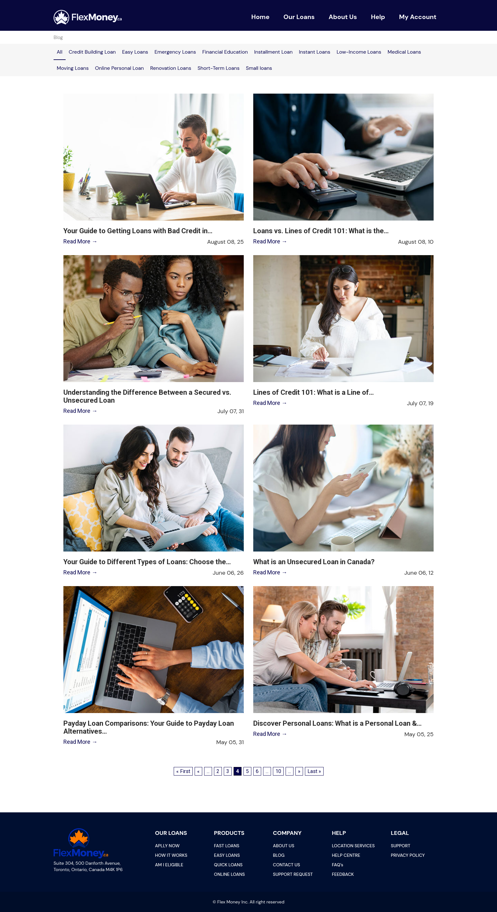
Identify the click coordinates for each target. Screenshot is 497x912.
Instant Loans (314, 52)
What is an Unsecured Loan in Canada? (314, 562)
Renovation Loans (170, 68)
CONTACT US (286, 865)
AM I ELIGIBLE (169, 865)
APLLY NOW (167, 846)
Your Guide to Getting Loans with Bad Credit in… (137, 231)
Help (378, 17)
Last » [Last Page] (314, 771)
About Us (343, 17)
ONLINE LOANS (229, 874)
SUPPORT (400, 846)
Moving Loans (73, 68)
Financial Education (225, 52)
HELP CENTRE (346, 855)
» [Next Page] (299, 771)
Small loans (259, 68)
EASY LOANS (227, 855)
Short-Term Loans (218, 68)
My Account (417, 17)
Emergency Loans (175, 52)
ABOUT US (283, 846)
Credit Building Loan (92, 52)
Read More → (80, 241)
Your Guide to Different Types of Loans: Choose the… (146, 562)
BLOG (279, 855)
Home (260, 17)
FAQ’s (337, 865)
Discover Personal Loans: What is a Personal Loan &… (337, 723)
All (59, 52)
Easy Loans (135, 52)
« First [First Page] (183, 771)
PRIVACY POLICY (408, 855)
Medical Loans (404, 52)
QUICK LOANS (228, 865)
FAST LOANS (226, 846)
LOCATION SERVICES (353, 846)
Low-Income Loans (359, 52)
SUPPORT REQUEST (293, 874)
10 (278, 771)
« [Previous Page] (198, 771)
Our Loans (299, 17)
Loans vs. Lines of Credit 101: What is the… (321, 231)
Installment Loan (273, 52)
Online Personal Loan (119, 68)
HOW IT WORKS (171, 855)
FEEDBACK (343, 874)
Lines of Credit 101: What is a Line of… (313, 392)
